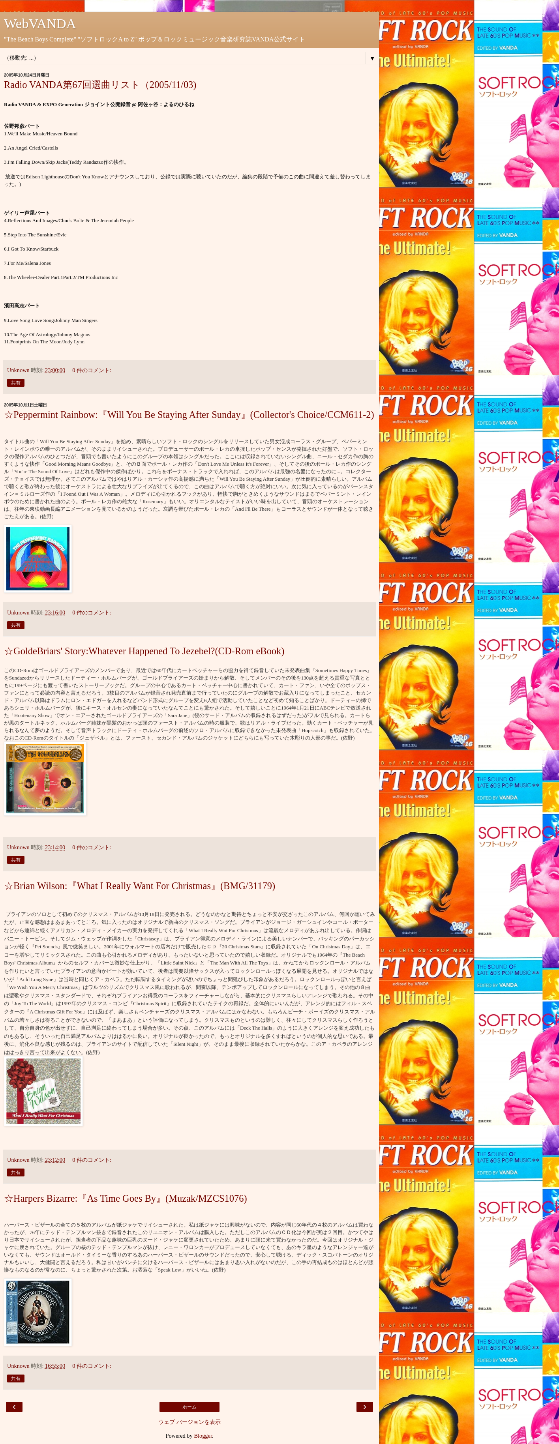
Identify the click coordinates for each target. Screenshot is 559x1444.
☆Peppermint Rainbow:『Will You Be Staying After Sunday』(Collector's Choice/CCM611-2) (189, 414)
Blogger (203, 1436)
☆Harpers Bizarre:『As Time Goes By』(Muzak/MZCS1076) (125, 1198)
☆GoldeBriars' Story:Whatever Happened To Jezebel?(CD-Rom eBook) (144, 651)
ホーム (189, 1407)
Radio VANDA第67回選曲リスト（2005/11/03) (100, 84)
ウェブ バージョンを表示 (189, 1422)
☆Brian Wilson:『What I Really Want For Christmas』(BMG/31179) (139, 885)
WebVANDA (40, 23)
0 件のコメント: (91, 370)
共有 (16, 383)
